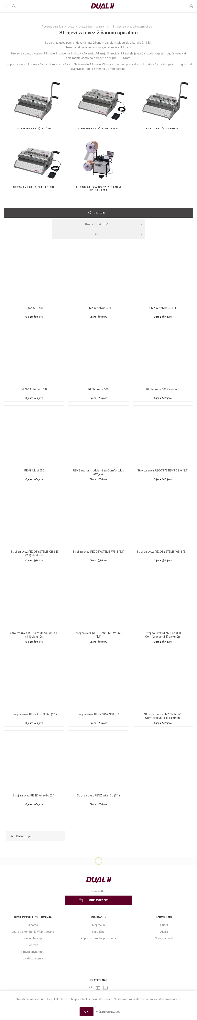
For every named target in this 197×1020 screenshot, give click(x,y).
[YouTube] (98, 988)
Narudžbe (98, 931)
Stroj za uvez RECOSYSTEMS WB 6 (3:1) (163, 551)
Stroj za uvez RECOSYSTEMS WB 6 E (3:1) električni (34, 634)
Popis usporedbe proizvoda (98, 938)
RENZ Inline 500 (98, 389)
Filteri (99, 212)
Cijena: (29, 316)
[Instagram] (105, 988)
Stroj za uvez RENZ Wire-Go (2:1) (34, 795)
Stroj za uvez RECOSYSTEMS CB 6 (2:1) (162, 470)
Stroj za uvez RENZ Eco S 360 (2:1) (34, 714)
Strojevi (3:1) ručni (163, 128)
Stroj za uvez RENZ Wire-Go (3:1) (98, 795)
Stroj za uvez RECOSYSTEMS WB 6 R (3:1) (98, 634)
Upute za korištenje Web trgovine (33, 931)
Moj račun (98, 925)
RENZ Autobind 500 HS (163, 308)
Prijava (39, 316)
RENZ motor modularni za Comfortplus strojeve (98, 472)
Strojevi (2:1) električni (98, 128)
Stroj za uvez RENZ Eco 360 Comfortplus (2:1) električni (163, 634)
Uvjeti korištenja (33, 958)
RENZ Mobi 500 (34, 470)
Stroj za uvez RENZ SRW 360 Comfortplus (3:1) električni (162, 716)
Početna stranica (52, 26)
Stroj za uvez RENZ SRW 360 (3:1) (98, 714)
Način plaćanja (33, 938)
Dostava (32, 945)
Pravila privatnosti (32, 952)
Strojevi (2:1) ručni (34, 128)
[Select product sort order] (99, 224)
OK (86, 1011)
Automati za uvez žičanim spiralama (98, 188)
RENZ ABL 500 (34, 308)
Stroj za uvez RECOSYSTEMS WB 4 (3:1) (98, 551)
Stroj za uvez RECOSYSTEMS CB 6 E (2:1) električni (34, 553)
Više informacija (108, 1011)
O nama (33, 925)
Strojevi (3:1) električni (34, 187)
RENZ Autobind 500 (98, 308)
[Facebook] (90, 988)
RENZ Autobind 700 (34, 389)
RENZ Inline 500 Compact (162, 389)
